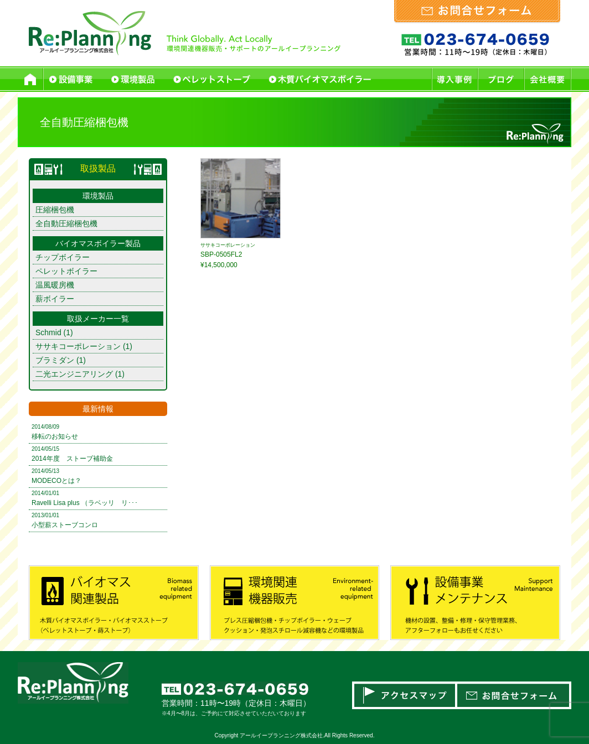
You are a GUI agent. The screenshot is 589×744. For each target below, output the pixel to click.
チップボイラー (62, 257)
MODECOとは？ (56, 481)
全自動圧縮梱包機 (66, 223)
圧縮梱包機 (54, 209)
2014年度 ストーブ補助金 (72, 458)
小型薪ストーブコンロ (65, 525)
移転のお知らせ (55, 436)
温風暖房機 (54, 284)
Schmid (48, 332)
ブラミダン (54, 360)
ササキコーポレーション (78, 346)
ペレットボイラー (66, 271)
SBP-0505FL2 (221, 254)
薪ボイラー (54, 298)
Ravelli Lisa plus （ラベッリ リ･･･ (85, 503)
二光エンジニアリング (74, 374)
